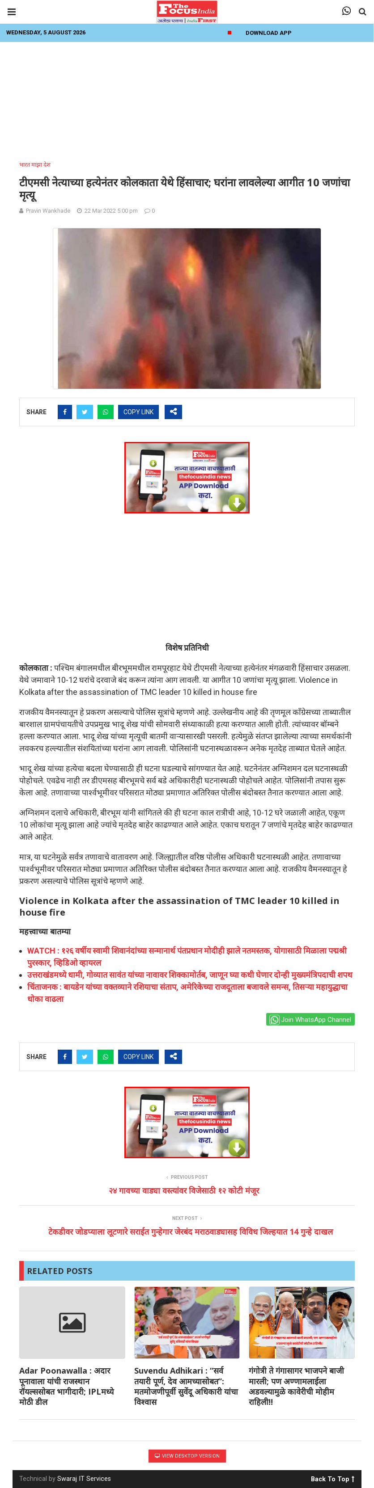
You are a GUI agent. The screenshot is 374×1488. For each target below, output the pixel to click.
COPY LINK (138, 412)
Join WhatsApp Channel (310, 1020)
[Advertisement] (187, 98)
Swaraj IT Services (84, 1479)
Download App (269, 32)
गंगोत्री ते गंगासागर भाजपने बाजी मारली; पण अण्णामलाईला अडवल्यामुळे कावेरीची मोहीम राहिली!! (296, 1386)
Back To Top (332, 1477)
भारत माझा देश (35, 164)
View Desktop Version (187, 1456)
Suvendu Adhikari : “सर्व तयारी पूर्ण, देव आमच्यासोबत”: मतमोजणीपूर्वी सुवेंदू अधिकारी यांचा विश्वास (186, 1386)
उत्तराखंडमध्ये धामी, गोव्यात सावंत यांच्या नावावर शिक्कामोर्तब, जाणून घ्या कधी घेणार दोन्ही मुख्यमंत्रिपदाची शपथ (190, 974)
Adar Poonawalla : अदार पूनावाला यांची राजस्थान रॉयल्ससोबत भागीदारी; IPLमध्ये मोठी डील (66, 1386)
